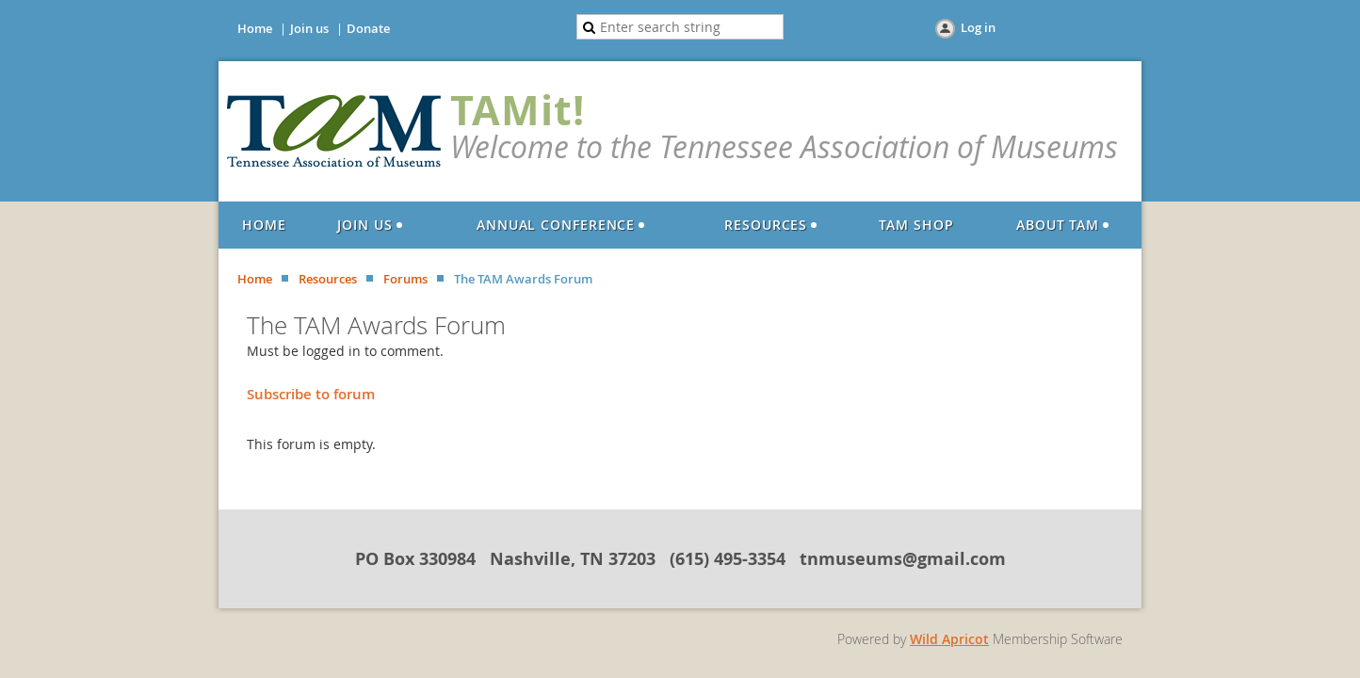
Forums (405, 278)
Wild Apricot (949, 639)
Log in (978, 27)
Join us (309, 28)
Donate (368, 28)
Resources (328, 278)
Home (254, 28)
